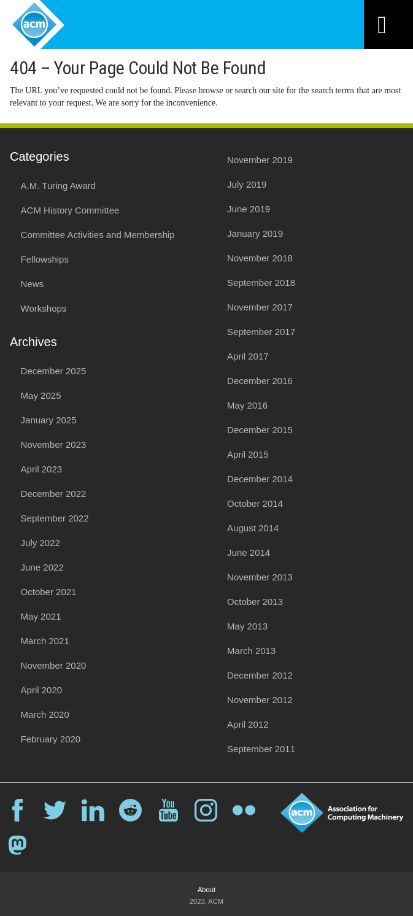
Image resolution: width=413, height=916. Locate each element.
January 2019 (255, 233)
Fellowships (45, 259)
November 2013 (260, 577)
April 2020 (42, 690)
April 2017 (248, 356)
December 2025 (54, 371)
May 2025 (41, 395)
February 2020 (51, 739)
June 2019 (248, 209)
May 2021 (41, 616)
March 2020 (45, 714)
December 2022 (54, 493)
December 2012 (260, 675)
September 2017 (261, 331)
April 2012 (248, 724)
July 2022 (40, 542)
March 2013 (251, 650)
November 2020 (54, 665)
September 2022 (55, 518)
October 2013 (255, 601)
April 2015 (248, 454)
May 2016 (247, 405)
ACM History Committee (70, 210)
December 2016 (260, 380)
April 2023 (42, 469)
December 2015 (260, 430)
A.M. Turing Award (58, 185)
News (32, 284)
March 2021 (45, 641)
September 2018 (261, 282)
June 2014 (248, 552)
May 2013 (247, 626)
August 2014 (253, 528)
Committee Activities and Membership (98, 234)
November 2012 (260, 700)
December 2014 (260, 479)
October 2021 (49, 592)
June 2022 (42, 567)
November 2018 (260, 258)
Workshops (44, 308)
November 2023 (54, 444)
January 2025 (49, 420)
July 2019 (246, 184)
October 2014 (255, 503)
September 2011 (261, 749)
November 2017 (260, 307)
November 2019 (260, 160)
